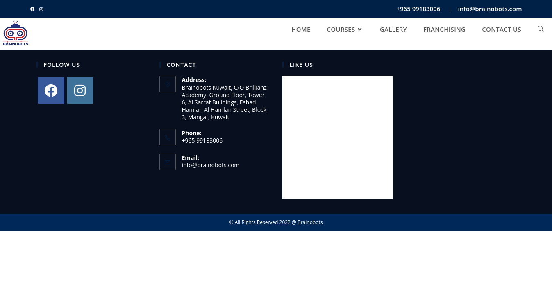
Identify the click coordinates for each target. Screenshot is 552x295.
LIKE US (301, 64)
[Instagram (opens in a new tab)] (41, 9)
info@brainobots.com (211, 165)
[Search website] (540, 29)
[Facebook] (51, 90)
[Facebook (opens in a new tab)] (33, 9)
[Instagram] (80, 90)
